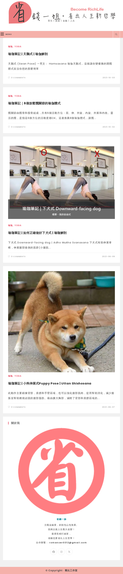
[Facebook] (53, 551)
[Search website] (116, 35)
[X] (69, 551)
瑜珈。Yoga (14, 46)
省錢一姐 (61, 12)
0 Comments (18, 77)
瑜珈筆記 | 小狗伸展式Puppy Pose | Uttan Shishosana (49, 383)
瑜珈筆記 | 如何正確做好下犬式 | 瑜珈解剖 (37, 233)
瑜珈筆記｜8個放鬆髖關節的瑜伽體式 (34, 103)
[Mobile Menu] (6, 34)
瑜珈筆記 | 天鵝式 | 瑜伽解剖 (28, 54)
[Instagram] (61, 551)
